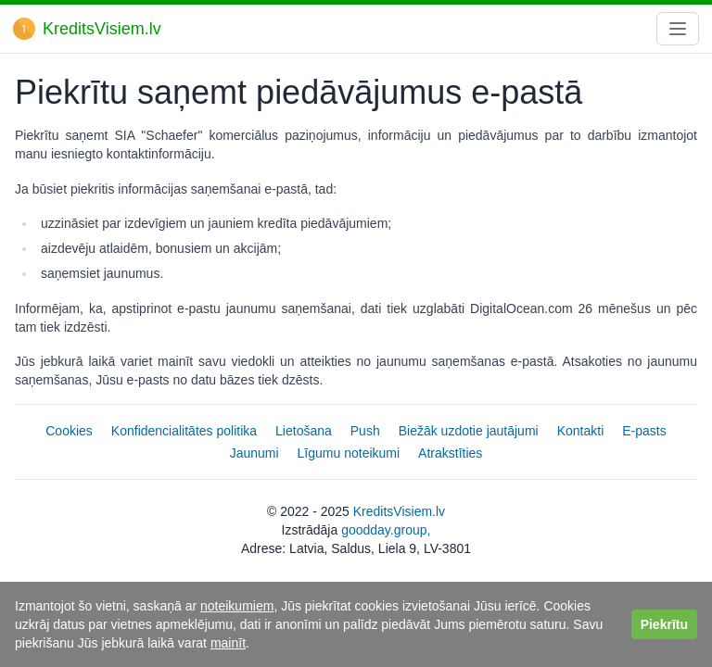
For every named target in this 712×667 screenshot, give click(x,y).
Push (365, 430)
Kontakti (580, 430)
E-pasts (644, 430)
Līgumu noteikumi (349, 453)
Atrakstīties (450, 453)
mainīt (228, 643)
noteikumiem (236, 605)
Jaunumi (254, 453)
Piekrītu (664, 624)
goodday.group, (385, 529)
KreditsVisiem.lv (399, 511)
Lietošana (303, 430)
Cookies (69, 430)
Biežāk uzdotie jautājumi (469, 430)
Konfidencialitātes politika (184, 430)
